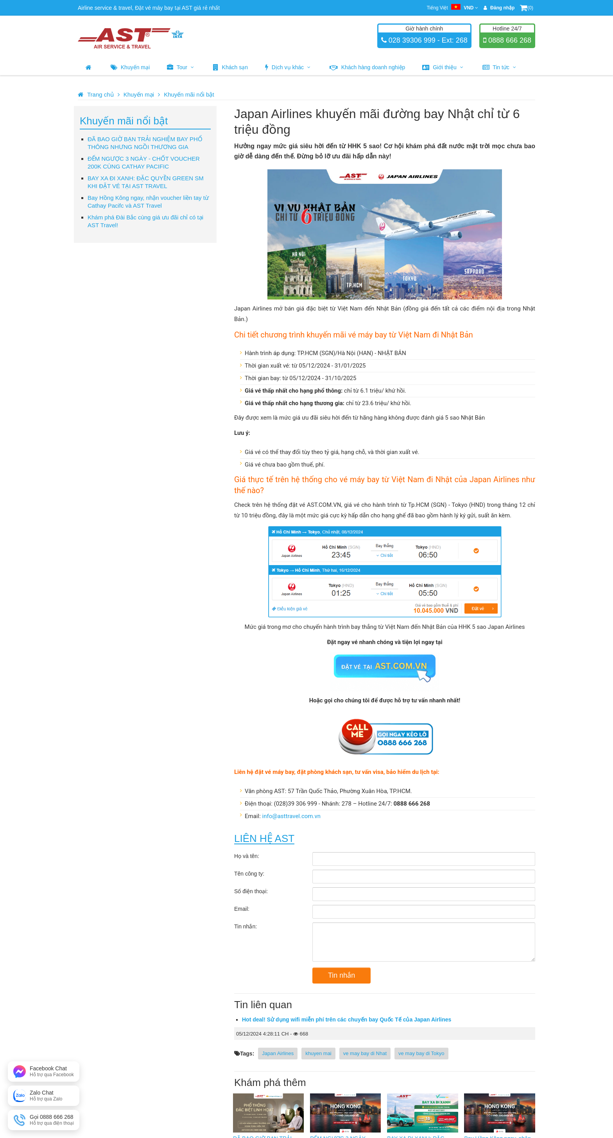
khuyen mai (318, 1053)
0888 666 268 (508, 40)
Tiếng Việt (452, 8)
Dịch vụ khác (287, 67)
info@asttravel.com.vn (291, 816)
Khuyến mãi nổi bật (189, 94)
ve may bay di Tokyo (421, 1053)
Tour (180, 67)
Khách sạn (230, 67)
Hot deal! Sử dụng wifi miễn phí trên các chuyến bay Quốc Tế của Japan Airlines (346, 1019)
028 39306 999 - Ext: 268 (427, 40)
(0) (526, 8)
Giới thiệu (442, 67)
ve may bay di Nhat (365, 1053)
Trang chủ (100, 94)
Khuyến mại (130, 67)
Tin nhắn (341, 975)
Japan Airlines (278, 1053)
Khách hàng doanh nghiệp (367, 67)
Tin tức (499, 67)
